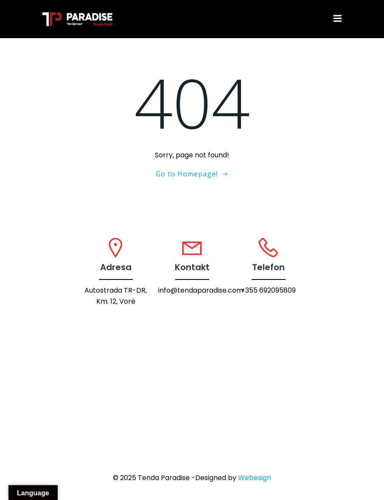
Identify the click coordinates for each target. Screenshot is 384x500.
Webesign (254, 478)
